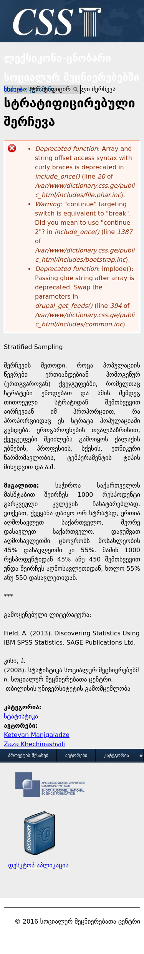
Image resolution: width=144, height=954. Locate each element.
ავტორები (76, 755)
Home (13, 89)
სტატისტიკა (21, 716)
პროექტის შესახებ (28, 755)
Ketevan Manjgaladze (37, 734)
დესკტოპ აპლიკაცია (38, 865)
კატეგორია (116, 755)
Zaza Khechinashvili (34, 744)
